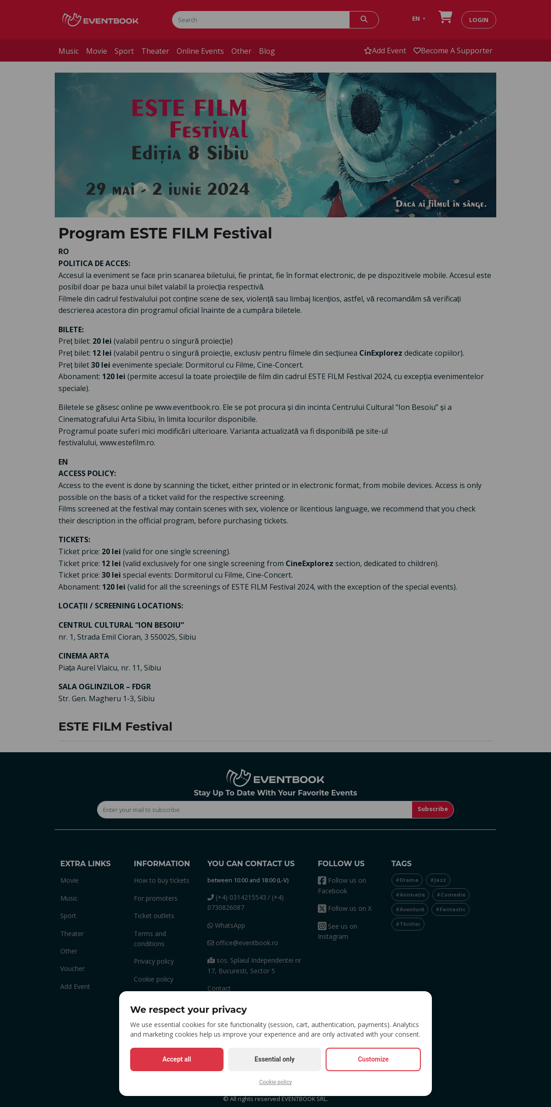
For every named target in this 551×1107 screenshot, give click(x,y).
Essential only (275, 1059)
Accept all (176, 1059)
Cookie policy (275, 1082)
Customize (373, 1059)
